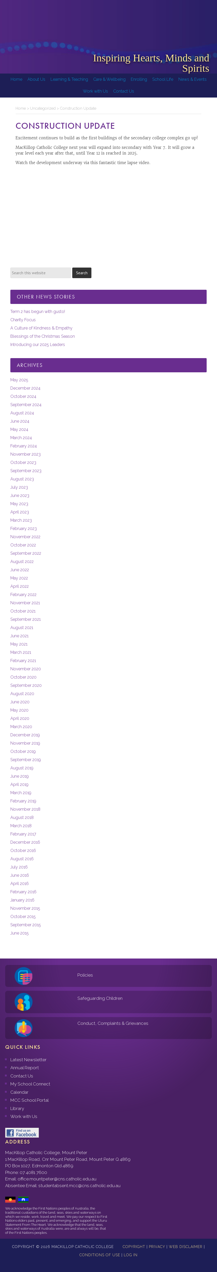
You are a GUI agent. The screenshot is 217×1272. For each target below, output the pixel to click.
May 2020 (19, 710)
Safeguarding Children (99, 998)
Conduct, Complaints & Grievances (112, 1023)
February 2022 (23, 594)
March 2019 (20, 792)
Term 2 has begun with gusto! (37, 311)
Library (17, 1108)
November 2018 (25, 809)
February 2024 (23, 446)
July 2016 (19, 867)
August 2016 (22, 858)
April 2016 (19, 883)
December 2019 (25, 734)
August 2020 (22, 693)
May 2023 (19, 503)
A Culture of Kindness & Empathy (41, 328)
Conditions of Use (99, 1255)
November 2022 (25, 536)
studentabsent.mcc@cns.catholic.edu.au (79, 1185)
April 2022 (19, 586)
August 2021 (21, 627)
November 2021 (25, 602)
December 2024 (25, 388)
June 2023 (19, 495)
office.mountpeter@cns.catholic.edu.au (57, 1178)
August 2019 (21, 768)
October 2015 (23, 916)
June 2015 (19, 933)
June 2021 (19, 635)
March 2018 (21, 825)
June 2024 (19, 421)
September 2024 (25, 404)
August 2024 (22, 412)
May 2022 (19, 578)
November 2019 (25, 743)
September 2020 (26, 685)
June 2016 (19, 875)
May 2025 (19, 379)
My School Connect (30, 1083)
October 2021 (22, 611)
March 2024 (21, 437)
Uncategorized (43, 108)
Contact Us (21, 1075)
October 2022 (23, 545)
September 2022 (25, 553)
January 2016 (22, 900)
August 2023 (22, 479)
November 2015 (25, 908)
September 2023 (25, 470)
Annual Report (24, 1067)
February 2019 (23, 801)
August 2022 (22, 561)
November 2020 (25, 668)
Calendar (19, 1092)
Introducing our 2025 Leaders (37, 344)
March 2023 (21, 520)
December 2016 (25, 842)
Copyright (134, 1247)
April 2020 (19, 718)
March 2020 (21, 726)
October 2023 (23, 462)
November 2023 (25, 454)
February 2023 (23, 528)
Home (21, 108)
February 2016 (23, 891)
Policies (85, 975)
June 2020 (20, 701)
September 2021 (25, 619)
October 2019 (23, 751)
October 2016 (23, 850)
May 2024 (19, 429)
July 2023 (19, 487)
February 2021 (23, 660)
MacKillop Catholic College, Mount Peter (21, 23)
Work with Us (23, 1116)
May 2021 (18, 644)
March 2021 (20, 652)
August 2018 (22, 817)
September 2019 (25, 759)
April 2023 (19, 512)
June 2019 (19, 776)
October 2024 (23, 396)
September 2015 (25, 924)
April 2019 (19, 784)
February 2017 (23, 834)
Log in (131, 1255)
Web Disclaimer (185, 1247)
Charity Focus (23, 319)
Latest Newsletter (28, 1059)
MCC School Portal (29, 1100)
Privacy (157, 1247)
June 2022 (19, 569)
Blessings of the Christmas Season (42, 336)
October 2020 (23, 677)
